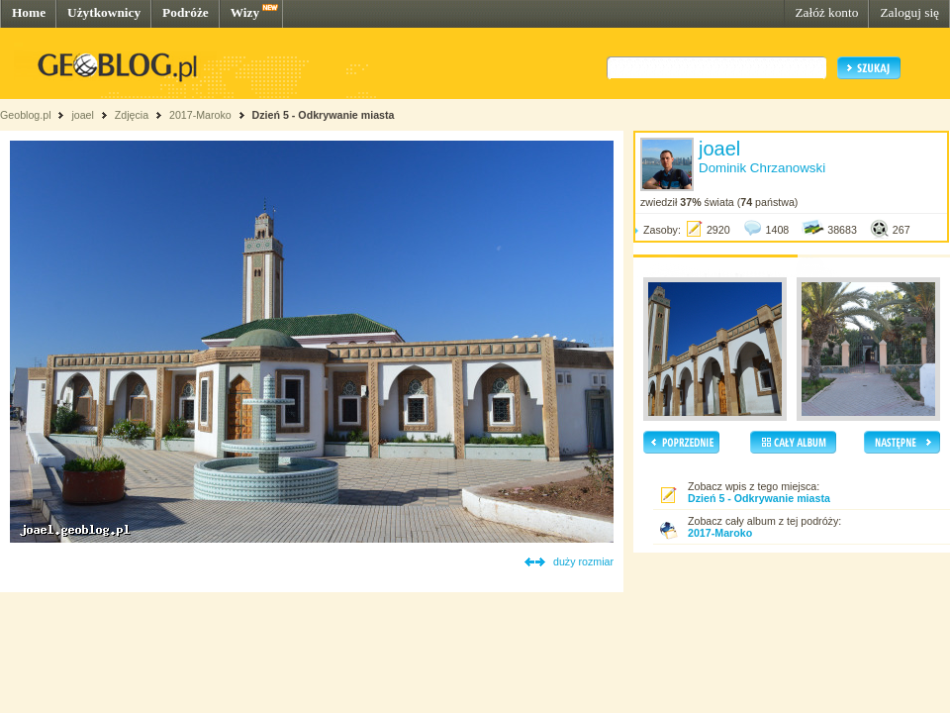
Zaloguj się (909, 12)
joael (82, 115)
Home (29, 12)
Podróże (185, 12)
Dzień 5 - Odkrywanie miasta (323, 115)
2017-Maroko (200, 115)
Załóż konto (826, 12)
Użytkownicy (104, 12)
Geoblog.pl (25, 115)
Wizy (245, 12)
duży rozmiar (583, 561)
